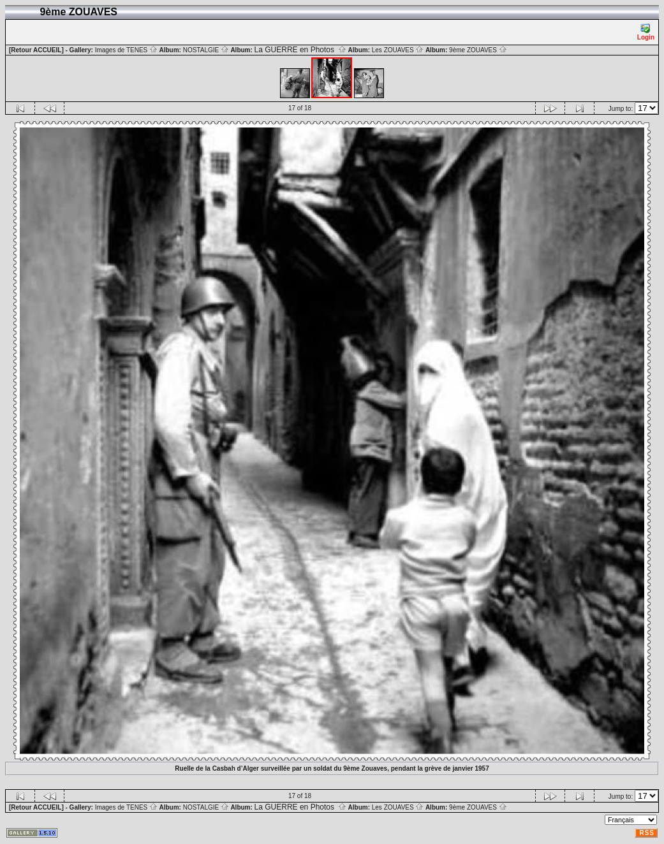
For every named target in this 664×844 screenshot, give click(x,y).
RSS (646, 832)
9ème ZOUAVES (478, 50)
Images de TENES (126, 50)
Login (645, 32)
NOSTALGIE (206, 50)
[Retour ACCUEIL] (36, 50)
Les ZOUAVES (398, 50)
